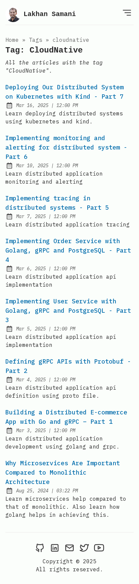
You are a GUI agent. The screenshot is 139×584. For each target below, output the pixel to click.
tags (35, 39)
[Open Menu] (127, 12)
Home (12, 39)
